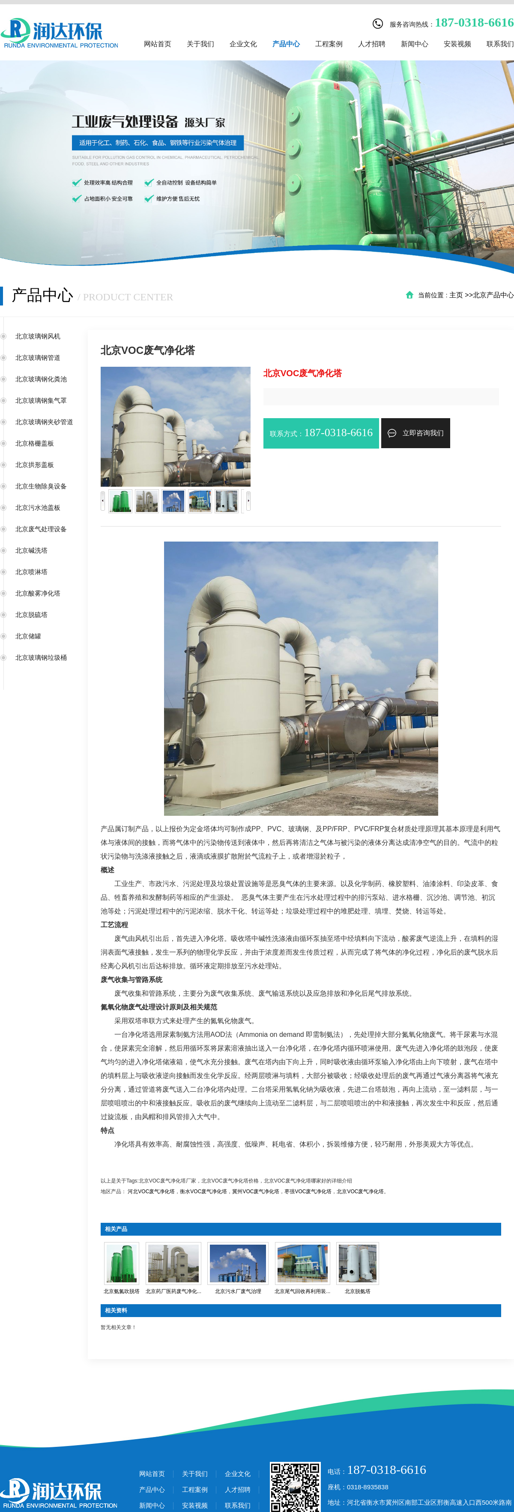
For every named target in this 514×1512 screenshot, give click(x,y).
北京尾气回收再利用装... (302, 1291)
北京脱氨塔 (358, 1291)
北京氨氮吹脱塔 (122, 1291)
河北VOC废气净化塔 (151, 1192)
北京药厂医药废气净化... (173, 1291)
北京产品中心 (493, 295)
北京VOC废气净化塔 (360, 1192)
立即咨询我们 (415, 433)
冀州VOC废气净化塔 (255, 1192)
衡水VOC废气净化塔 (203, 1192)
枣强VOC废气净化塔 (308, 1192)
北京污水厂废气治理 (238, 1291)
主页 (456, 295)
